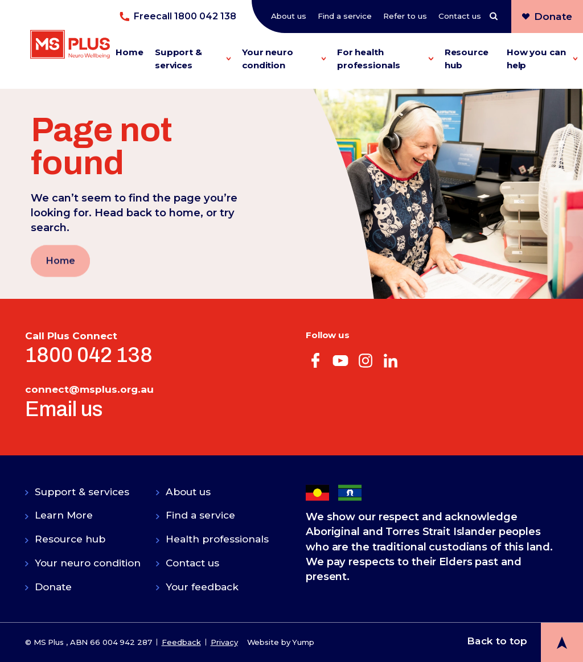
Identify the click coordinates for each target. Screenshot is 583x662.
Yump (303, 642)
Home (129, 52)
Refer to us (405, 15)
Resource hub (466, 59)
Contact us (459, 15)
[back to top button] (525, 641)
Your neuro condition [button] (284, 59)
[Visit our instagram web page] (365, 359)
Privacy (224, 642)
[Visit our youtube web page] (340, 359)
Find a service (345, 15)
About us (288, 15)
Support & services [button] (193, 59)
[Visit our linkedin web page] (390, 359)
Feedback (181, 642)
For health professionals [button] (385, 59)
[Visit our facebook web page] (315, 359)
